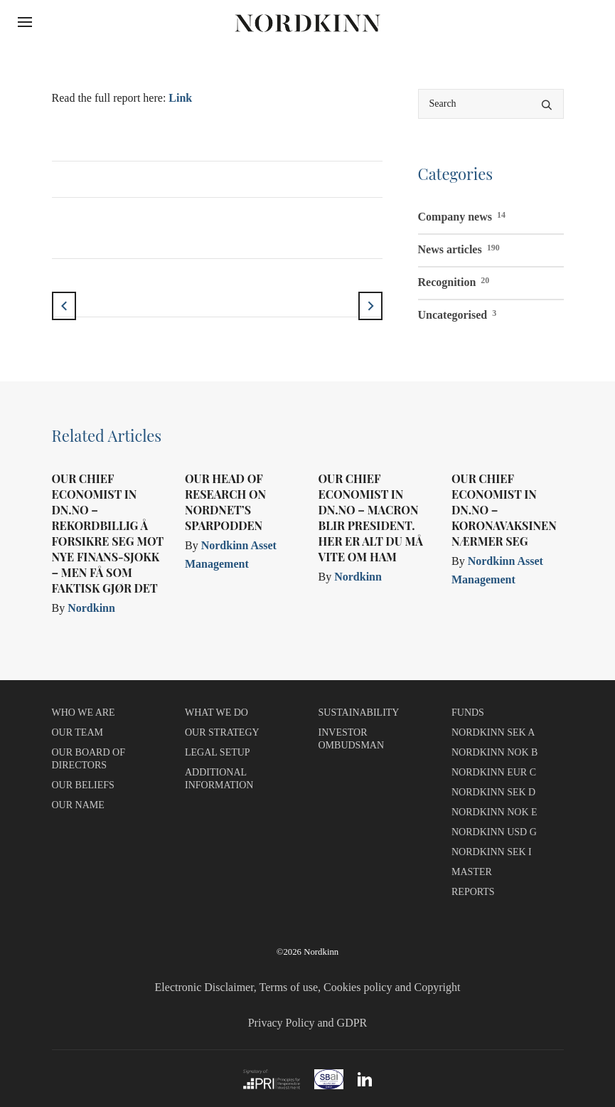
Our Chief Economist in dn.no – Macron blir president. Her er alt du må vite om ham (371, 517)
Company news (462, 215)
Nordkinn (91, 608)
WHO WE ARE (83, 712)
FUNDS (467, 712)
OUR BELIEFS (83, 785)
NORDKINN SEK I (491, 852)
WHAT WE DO (216, 712)
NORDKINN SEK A (493, 732)
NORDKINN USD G (494, 832)
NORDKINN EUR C (493, 772)
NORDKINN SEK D (493, 792)
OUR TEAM (77, 732)
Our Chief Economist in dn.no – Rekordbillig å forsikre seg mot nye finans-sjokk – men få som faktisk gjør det (108, 533)
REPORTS (473, 891)
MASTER (471, 872)
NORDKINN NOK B (494, 752)
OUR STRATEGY (222, 732)
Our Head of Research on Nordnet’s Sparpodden (225, 502)
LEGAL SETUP (217, 752)
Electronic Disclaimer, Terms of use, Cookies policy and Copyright (308, 987)
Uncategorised (457, 313)
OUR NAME (78, 805)
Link (180, 98)
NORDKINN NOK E (494, 812)
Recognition (454, 280)
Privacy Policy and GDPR (308, 1023)
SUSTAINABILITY (359, 712)
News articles (459, 247)
